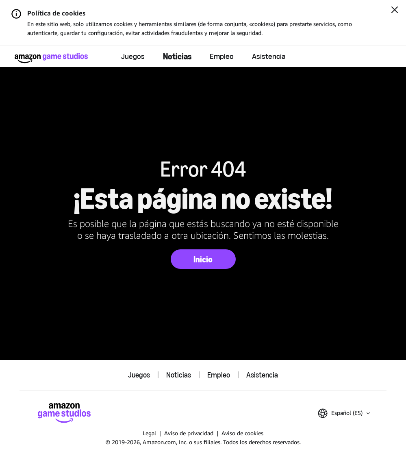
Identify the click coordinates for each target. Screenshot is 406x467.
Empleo (222, 56)
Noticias (177, 56)
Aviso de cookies (242, 433)
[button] (343, 413)
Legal (149, 433)
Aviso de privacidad (188, 433)
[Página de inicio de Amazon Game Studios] (51, 58)
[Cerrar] (394, 11)
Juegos (133, 56)
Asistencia (268, 56)
